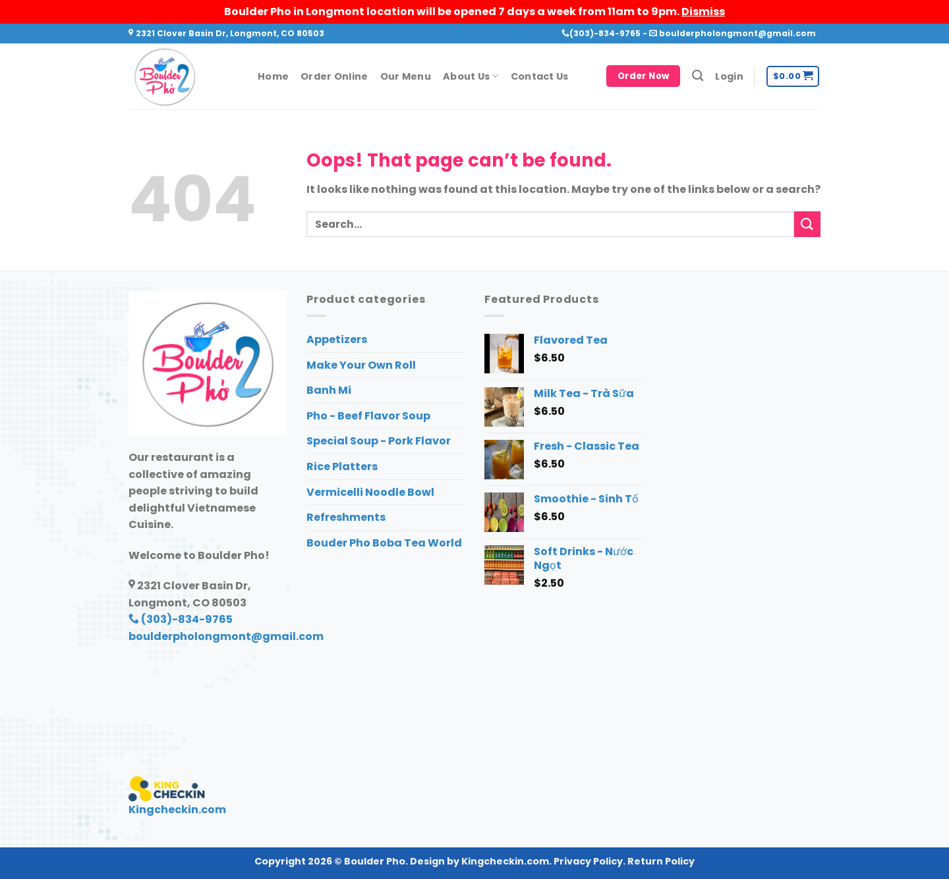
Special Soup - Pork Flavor (378, 440)
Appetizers (336, 339)
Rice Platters (342, 466)
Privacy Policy (588, 861)
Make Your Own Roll (361, 365)
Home (273, 76)
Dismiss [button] (703, 11)
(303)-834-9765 (601, 33)
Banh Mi (328, 390)
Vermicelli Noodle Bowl (370, 492)
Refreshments (346, 517)
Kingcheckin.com (177, 809)
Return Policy (661, 861)
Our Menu (405, 76)
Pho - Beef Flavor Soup (368, 415)
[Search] (697, 76)
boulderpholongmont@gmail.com (732, 33)
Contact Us (540, 76)
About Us (471, 76)
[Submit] (807, 224)
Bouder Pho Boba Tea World (384, 542)
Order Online (334, 76)
